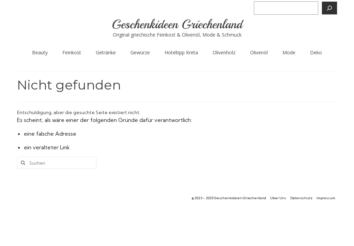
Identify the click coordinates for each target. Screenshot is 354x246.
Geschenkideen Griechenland (177, 24)
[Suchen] (329, 8)
